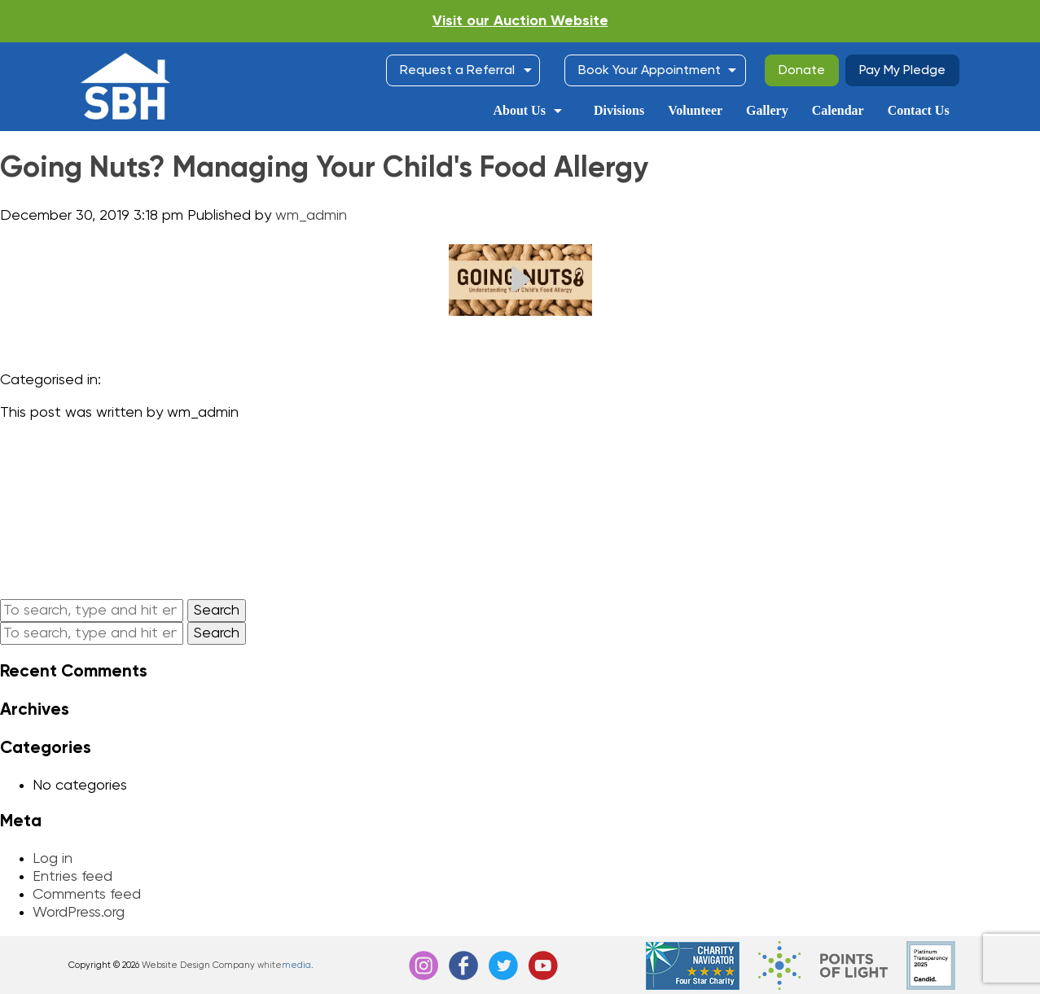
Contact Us (919, 110)
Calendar (838, 110)
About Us (519, 110)
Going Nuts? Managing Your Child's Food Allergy (324, 168)
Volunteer (695, 110)
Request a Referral (457, 70)
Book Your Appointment (649, 70)
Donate (802, 70)
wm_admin (311, 215)
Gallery (767, 110)
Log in (52, 859)
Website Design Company (198, 965)
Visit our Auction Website (520, 21)
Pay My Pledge (902, 70)
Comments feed (87, 894)
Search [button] (216, 610)
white (284, 965)
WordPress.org (79, 912)
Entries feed (72, 876)
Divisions (619, 110)
